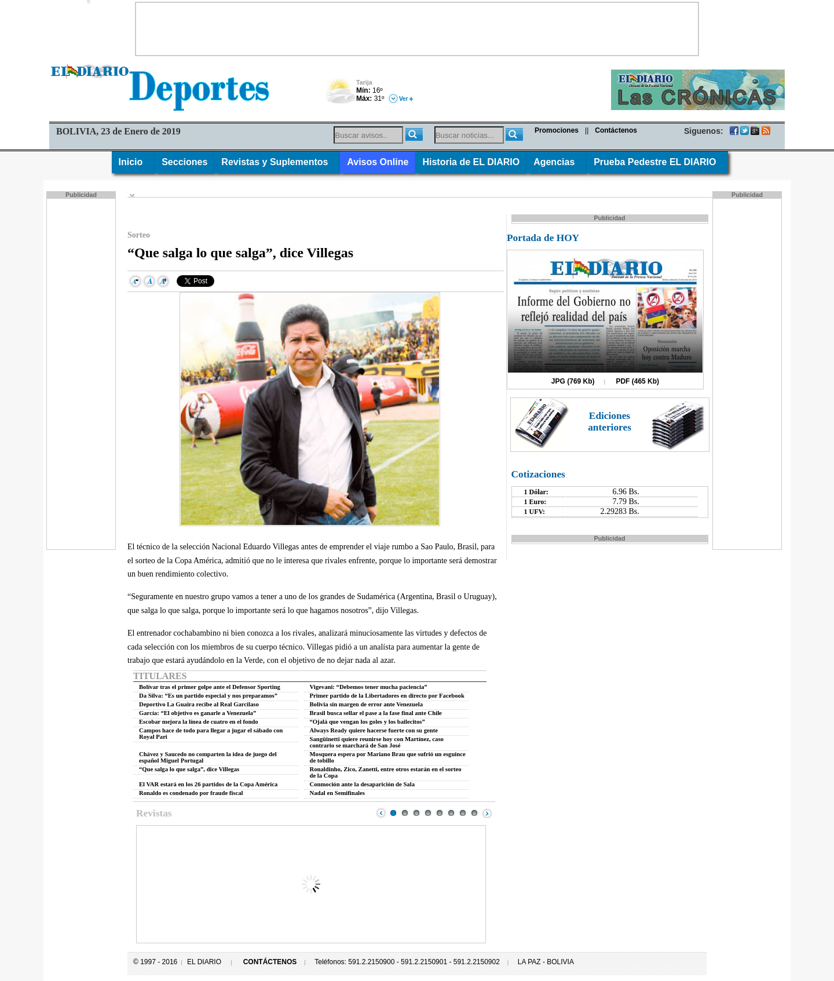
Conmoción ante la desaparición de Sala (362, 784)
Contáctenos (616, 130)
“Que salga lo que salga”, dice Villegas (189, 769)
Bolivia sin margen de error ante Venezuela (366, 704)
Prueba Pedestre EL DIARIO (657, 162)
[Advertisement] (417, 29)
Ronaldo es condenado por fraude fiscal (191, 793)
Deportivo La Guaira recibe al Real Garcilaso (199, 704)
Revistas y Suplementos (277, 162)
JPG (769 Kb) (573, 381)
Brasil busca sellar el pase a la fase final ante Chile (376, 713)
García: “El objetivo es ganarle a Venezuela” (197, 713)
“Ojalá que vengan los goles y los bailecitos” (367, 722)
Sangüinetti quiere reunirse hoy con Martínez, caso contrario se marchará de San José (377, 742)
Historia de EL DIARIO (471, 162)
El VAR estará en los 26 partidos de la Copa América (208, 784)
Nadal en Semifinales (337, 793)
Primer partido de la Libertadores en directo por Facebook (387, 695)
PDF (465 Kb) (637, 381)
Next (487, 813)
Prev (381, 813)
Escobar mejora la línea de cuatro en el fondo (198, 722)
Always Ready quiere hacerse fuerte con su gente (374, 730)
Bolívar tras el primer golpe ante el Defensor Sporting (209, 687)
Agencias (556, 162)
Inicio (133, 162)
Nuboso (340, 94)
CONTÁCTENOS (270, 962)
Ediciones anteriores (609, 421)
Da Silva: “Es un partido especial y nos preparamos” (208, 695)
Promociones (557, 130)
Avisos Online (377, 162)
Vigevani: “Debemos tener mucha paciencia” (368, 687)
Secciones (184, 162)
